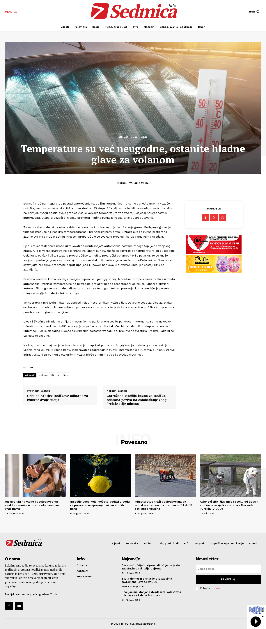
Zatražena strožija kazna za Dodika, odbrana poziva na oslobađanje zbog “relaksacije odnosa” (136, 400)
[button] (255, 11)
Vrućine (63, 375)
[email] (228, 568)
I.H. (31, 367)
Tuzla (125, 586)
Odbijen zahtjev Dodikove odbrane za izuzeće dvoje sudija (57, 398)
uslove (217, 588)
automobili (46, 375)
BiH (123, 573)
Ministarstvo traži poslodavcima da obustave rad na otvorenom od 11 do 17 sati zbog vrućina (164, 505)
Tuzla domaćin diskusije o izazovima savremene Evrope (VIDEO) (147, 580)
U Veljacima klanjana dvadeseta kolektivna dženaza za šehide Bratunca (151, 593)
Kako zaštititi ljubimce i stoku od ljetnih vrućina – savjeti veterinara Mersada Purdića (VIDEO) (229, 505)
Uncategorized (133, 136)
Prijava (228, 579)
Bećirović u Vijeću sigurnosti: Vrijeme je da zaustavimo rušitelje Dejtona (151, 567)
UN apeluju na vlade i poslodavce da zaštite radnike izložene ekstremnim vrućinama (32, 505)
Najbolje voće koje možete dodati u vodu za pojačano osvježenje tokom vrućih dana (100, 505)
